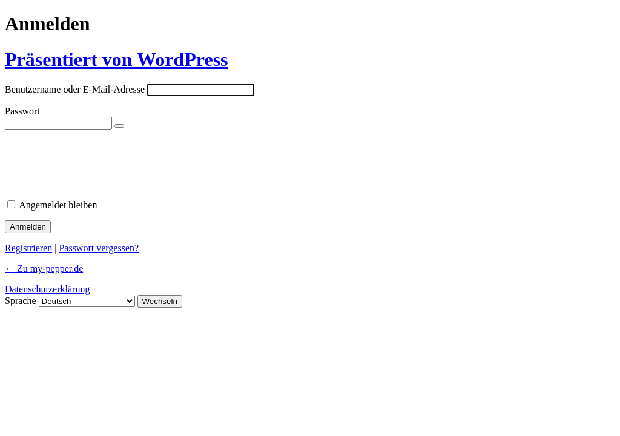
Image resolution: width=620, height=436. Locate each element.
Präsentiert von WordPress (116, 59)
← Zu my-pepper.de (44, 268)
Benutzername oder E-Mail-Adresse (75, 89)
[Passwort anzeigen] (119, 126)
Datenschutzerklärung (47, 289)
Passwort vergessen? (99, 248)
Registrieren (28, 248)
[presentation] (88, 160)
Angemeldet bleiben (58, 205)
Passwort (22, 111)
